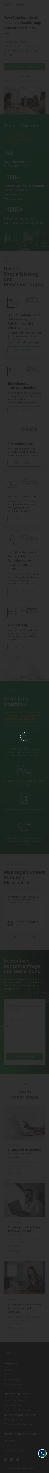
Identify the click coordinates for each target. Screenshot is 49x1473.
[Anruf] (42, 1453)
